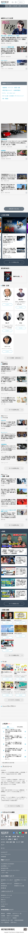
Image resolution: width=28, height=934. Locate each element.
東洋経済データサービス (6, 883)
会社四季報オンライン (6, 866)
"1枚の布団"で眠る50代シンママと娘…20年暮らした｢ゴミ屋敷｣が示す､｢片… (13, 756)
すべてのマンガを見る (14, 700)
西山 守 (7, 323)
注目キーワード (6, 83)
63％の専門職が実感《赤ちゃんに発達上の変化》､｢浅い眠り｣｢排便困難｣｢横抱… (13, 750)
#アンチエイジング (19, 95)
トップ (2, 6)
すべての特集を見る (14, 262)
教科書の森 (3, 888)
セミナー (3, 839)
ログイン (21, 2)
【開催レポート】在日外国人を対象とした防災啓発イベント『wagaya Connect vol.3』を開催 (13, 773)
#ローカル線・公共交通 (8, 95)
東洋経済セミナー (18, 883)
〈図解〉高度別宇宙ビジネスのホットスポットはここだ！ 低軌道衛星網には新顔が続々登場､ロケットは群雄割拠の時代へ (9, 239)
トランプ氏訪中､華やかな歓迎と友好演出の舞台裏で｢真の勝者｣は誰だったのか (8, 458)
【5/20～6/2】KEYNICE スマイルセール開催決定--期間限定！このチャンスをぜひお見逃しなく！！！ (13, 790)
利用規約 (3, 906)
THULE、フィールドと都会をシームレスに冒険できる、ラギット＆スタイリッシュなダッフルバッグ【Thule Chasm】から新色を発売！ (13, 799)
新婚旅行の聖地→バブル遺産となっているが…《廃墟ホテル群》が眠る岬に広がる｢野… (13, 737)
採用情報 (9, 913)
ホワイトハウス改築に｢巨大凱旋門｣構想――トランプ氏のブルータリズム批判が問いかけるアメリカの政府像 (8, 424)
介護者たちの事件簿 (6, 689)
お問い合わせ (14, 922)
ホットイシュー (18, 620)
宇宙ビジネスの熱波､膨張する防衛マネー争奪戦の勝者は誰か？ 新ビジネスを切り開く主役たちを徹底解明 (9, 251)
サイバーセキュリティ (6, 854)
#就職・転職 (17, 87)
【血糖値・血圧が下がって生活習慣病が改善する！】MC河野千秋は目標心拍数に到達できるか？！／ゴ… (21, 583)
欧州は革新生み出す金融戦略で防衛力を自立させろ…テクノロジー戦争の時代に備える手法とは (8, 64)
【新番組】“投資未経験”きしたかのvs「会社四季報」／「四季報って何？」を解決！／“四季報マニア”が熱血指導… (13, 551)
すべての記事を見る (14, 409)
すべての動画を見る (14, 603)
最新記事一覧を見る (14, 208)
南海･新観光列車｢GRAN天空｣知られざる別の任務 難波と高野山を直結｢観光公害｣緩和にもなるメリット (8, 154)
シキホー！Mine (4, 872)
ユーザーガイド (4, 904)
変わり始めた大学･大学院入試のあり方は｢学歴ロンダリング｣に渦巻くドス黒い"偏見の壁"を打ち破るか (8, 491)
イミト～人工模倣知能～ (20, 689)
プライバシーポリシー (6, 918)
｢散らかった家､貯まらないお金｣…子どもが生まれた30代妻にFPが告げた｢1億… (13, 731)
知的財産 (15, 918)
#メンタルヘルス (11, 93)
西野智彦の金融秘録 (6, 620)
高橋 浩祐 (20, 299)
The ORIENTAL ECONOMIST (7, 863)
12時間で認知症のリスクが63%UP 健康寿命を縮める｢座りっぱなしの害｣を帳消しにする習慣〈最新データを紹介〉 (8, 379)
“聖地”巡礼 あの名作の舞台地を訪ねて (7, 634)
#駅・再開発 (5, 98)
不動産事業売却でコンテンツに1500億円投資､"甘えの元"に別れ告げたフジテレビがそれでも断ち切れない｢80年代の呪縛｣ (8, 176)
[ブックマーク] (26, 43)
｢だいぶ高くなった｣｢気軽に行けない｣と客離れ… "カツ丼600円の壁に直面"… (13, 744)
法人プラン (3, 901)
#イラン (4, 93)
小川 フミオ (7, 346)
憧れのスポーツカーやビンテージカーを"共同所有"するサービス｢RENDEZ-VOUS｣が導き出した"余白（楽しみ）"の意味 (14, 143)
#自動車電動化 (17, 90)
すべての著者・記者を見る (14, 358)
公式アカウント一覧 (16, 913)
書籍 (15, 839)
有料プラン (3, 899)
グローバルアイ (18, 633)
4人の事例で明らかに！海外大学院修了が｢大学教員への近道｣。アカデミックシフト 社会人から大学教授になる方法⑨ (8, 515)
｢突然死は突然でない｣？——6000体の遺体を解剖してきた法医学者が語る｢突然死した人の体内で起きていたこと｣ (8, 369)
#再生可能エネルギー (7, 90)
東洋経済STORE (4, 868)
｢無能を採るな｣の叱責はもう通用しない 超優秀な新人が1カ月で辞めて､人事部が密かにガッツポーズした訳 (8, 481)
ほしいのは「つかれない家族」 (20, 672)
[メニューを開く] (26, 2)
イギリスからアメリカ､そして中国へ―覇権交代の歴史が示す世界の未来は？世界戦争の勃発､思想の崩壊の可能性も (8, 436)
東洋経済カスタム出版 (19, 885)
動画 (20, 6)
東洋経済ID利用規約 (19, 920)
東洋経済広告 (4, 885)
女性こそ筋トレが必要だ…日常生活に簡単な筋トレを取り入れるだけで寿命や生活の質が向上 (8, 389)
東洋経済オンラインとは (6, 895)
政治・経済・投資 (10, 842)
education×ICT (4, 852)
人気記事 (15, 6)
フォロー (7, 304)
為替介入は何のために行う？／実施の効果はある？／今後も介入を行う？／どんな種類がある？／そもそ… (21, 571)
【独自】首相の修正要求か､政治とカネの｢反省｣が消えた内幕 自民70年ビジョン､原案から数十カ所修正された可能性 (14, 39)
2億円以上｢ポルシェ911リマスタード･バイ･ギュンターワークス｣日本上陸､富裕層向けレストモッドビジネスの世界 (8, 448)
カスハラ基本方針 (5, 922)
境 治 (20, 323)
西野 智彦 (7, 299)
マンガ (24, 6)
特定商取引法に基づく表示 (7, 920)
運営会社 (3, 913)
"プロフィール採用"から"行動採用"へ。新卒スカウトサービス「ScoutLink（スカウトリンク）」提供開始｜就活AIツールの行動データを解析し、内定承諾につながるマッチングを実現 (13, 782)
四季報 (9, 839)
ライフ (2, 844)
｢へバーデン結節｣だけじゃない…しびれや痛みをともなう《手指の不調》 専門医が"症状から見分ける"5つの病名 (8, 400)
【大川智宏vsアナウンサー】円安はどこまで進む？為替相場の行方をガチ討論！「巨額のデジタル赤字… (21, 560)
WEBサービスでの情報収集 (13, 915)
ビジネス (3, 842)
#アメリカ (10, 87)
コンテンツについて (5, 897)
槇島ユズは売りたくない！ (6, 672)
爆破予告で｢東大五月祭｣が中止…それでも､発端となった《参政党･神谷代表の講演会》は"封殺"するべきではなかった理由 (8, 187)
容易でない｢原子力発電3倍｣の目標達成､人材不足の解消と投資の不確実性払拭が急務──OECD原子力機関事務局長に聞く (8, 51)
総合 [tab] (8, 726)
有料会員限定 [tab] (20, 726)
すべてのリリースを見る (14, 806)
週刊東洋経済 (5, 268)
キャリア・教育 (19, 842)
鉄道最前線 (3, 648)
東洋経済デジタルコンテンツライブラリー (10, 870)
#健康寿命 (4, 87)
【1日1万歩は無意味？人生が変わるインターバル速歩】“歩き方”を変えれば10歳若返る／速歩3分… (21, 594)
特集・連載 (8, 6)
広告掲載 (3, 915)
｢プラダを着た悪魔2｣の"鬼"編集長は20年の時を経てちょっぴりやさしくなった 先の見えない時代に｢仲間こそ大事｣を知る (8, 502)
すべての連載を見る (14, 655)
